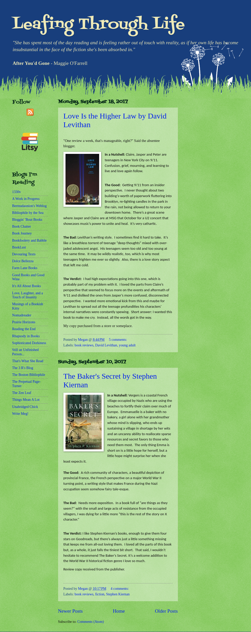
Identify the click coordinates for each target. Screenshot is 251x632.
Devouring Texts (24, 254)
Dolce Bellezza (23, 261)
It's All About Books (26, 286)
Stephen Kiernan (117, 594)
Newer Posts (70, 611)
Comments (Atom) (90, 622)
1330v (16, 192)
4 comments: (120, 589)
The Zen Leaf (21, 393)
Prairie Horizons (23, 322)
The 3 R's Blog (22, 368)
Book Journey (22, 233)
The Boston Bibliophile (28, 375)
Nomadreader (21, 315)
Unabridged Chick (25, 407)
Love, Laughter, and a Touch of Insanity (27, 295)
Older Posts (166, 611)
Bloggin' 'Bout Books (27, 220)
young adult (127, 345)
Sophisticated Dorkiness (29, 343)
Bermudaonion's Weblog (29, 206)
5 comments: (118, 340)
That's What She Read (27, 361)
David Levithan (106, 345)
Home (119, 611)
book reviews (84, 345)
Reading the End (24, 329)
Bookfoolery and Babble (29, 240)
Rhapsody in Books (26, 336)
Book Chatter (21, 226)
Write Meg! (20, 414)
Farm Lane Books (24, 268)
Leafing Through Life (98, 24)
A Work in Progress (26, 199)
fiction (99, 594)
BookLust (19, 247)
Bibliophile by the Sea (28, 213)
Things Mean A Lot (26, 400)
